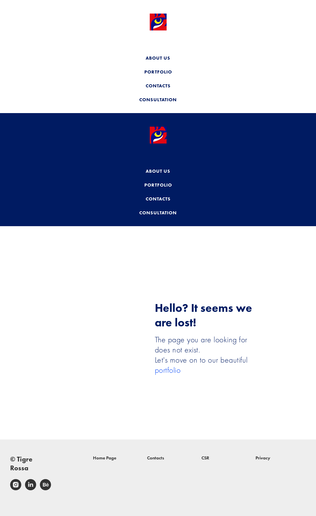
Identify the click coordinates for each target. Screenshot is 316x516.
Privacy (263, 458)
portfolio (168, 370)
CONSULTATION (158, 99)
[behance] (45, 488)
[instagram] (15, 488)
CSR (205, 458)
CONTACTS (158, 86)
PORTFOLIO (158, 72)
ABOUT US (158, 58)
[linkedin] (30, 488)
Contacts (155, 458)
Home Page (104, 458)
